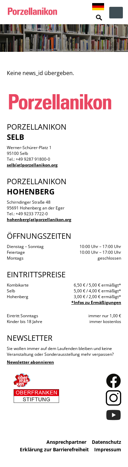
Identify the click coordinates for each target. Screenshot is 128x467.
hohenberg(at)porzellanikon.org (39, 219)
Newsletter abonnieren (30, 362)
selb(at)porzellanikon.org (32, 165)
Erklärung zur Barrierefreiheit (54, 449)
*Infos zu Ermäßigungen (96, 302)
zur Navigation (116, 12)
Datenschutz (106, 442)
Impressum (107, 449)
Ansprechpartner (66, 442)
